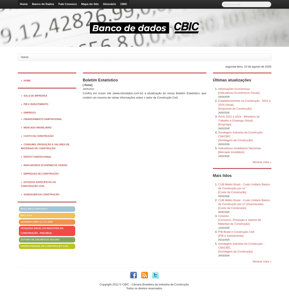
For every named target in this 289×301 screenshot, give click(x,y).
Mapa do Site (90, 4)
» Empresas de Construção (40, 173)
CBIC (123, 4)
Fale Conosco (67, 4)
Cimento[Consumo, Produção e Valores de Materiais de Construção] (239, 219)
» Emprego (28, 112)
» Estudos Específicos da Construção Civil (38, 184)
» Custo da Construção (37, 136)
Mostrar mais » (262, 162)
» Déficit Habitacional (36, 156)
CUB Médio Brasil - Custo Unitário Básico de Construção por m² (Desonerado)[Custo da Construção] (244, 204)
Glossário (109, 4)
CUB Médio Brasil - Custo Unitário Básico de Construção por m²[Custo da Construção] (244, 188)
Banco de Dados (43, 4)
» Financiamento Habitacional (41, 119)
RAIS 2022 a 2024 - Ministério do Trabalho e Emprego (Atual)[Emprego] (239, 120)
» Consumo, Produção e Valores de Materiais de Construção (45, 146)
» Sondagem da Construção (40, 194)
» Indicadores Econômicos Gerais (44, 165)
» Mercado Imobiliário (36, 127)
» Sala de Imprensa (34, 95)
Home (24, 4)
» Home (26, 80)
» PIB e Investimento (34, 104)
